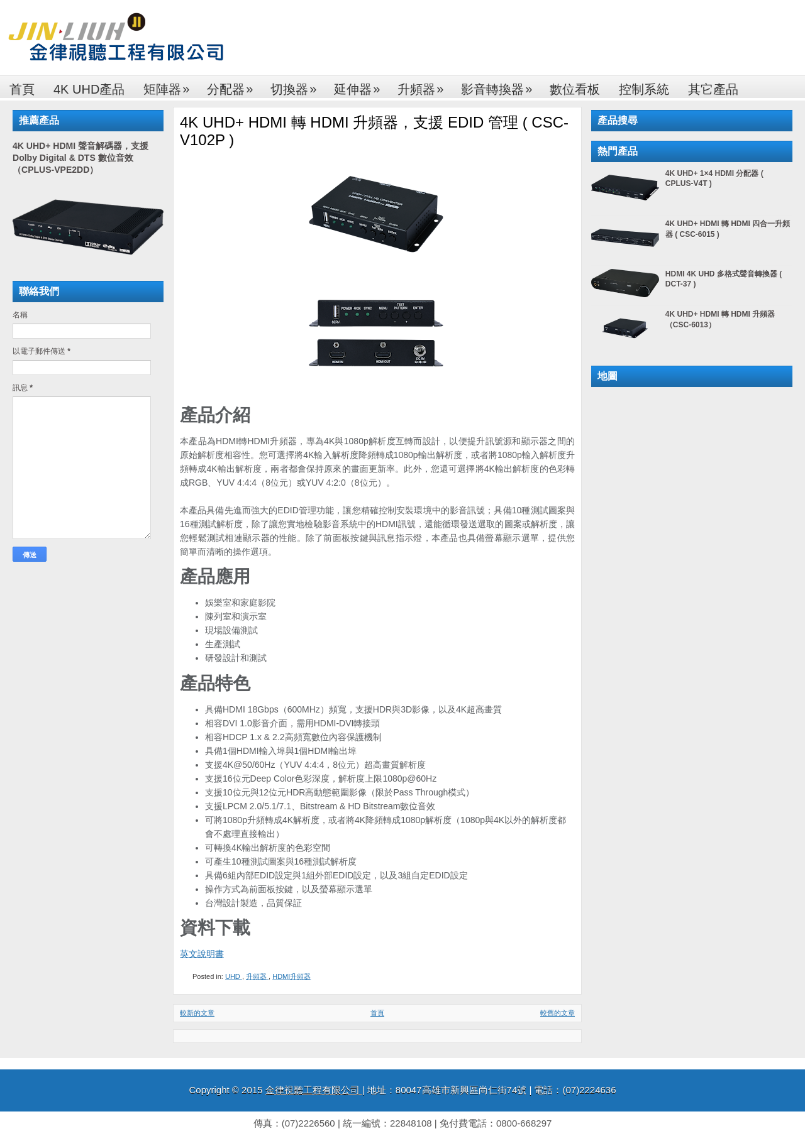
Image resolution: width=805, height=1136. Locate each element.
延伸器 (361, 85)
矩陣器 (170, 85)
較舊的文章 (557, 1013)
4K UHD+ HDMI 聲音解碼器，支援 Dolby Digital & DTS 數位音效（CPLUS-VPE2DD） (80, 158)
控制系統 (644, 89)
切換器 (297, 85)
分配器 (234, 85)
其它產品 (713, 89)
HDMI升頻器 (291, 976)
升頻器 (424, 85)
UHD (233, 976)
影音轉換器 (500, 85)
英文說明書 (202, 954)
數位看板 (575, 89)
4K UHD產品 (89, 89)
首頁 (22, 89)
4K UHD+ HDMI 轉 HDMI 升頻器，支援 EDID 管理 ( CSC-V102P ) (374, 131)
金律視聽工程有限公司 (313, 1089)
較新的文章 (197, 1013)
